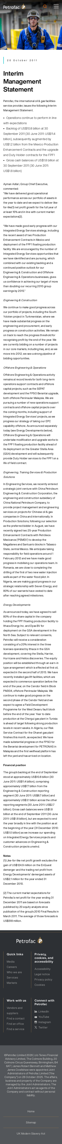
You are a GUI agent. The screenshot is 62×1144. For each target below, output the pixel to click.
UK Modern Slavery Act (31, 1134)
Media (11, 962)
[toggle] (56, 6)
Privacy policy (43, 979)
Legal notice (42, 974)
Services (12, 978)
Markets (12, 983)
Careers (12, 967)
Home (31, 1111)
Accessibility (43, 969)
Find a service (15, 1029)
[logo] (14, 6)
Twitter (43, 1027)
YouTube (44, 1017)
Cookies (40, 985)
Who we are (14, 972)
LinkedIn (44, 1011)
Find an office (15, 1024)
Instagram (45, 1022)
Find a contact (16, 1018)
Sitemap (31, 1122)
